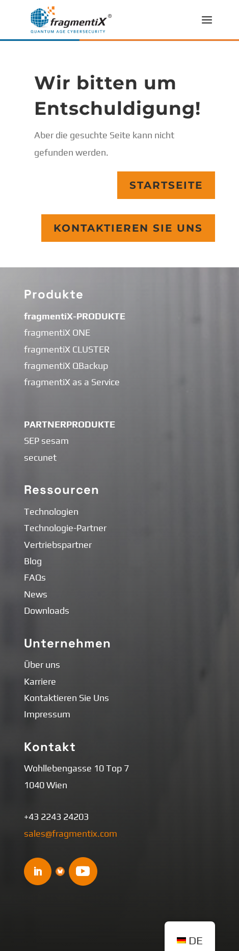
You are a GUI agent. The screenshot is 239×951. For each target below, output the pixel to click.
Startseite (166, 185)
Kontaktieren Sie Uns (128, 228)
